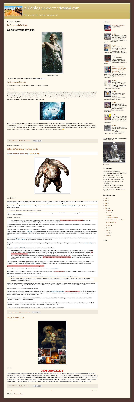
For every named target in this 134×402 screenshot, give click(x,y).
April (107, 232)
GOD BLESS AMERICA (118, 25)
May (107, 230)
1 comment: (27, 312)
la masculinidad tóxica (53, 268)
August (108, 225)
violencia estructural (26, 205)
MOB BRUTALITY (15, 317)
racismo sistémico (62, 205)
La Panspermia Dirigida (17, 25)
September (109, 215)
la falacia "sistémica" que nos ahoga (22, 149)
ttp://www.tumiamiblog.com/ (17, 82)
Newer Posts (11, 391)
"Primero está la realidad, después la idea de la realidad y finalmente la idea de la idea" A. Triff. (119, 69)
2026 (106, 198)
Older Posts (94, 391)
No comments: (27, 140)
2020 (106, 208)
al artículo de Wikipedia (19, 247)
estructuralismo (45, 213)
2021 (106, 205)
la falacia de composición (57, 291)
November (109, 210)
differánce (29, 231)
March (108, 235)
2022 (106, 203)
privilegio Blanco (73, 205)
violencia (34, 263)
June (107, 228)
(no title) (114, 34)
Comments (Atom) (18, 394)
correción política (88, 243)
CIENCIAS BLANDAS (20, 239)
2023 (106, 200)
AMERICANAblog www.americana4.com (43, 8)
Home (52, 391)
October (108, 212)
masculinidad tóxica (50, 205)
